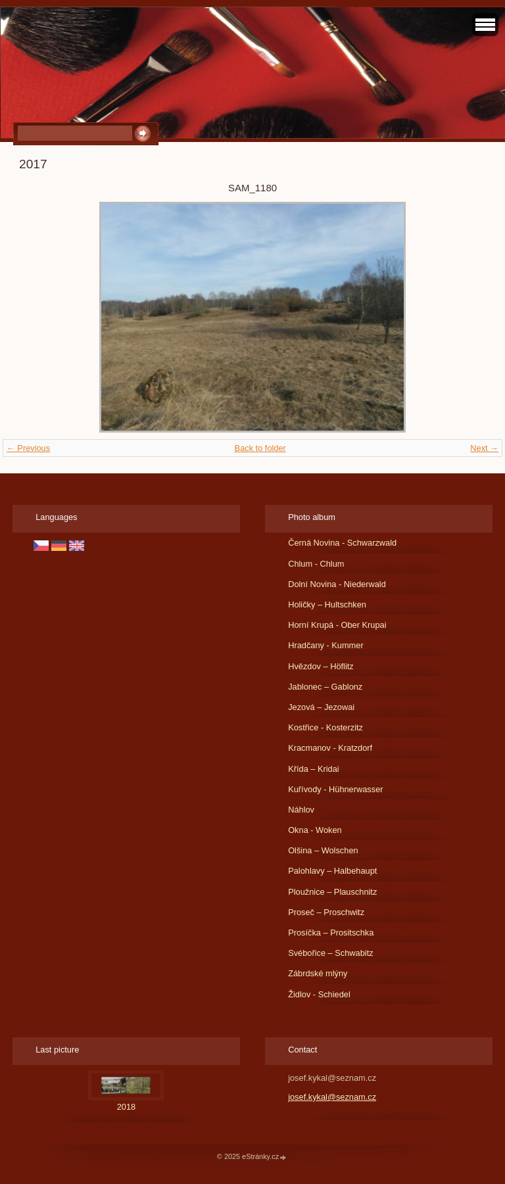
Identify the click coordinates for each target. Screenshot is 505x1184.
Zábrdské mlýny (317, 973)
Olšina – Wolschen (323, 850)
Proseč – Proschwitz (326, 912)
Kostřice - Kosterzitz (325, 727)
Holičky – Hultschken (327, 604)
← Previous (28, 448)
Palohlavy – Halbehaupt (332, 871)
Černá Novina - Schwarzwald (342, 543)
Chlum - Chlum (316, 564)
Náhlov (301, 810)
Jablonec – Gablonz (325, 687)
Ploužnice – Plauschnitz (332, 892)
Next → (484, 448)
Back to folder (260, 448)
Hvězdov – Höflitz (321, 666)
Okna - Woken (315, 830)
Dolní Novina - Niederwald (337, 584)
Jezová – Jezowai (321, 707)
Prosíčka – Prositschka (330, 932)
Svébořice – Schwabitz (330, 953)
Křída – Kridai (313, 769)
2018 (126, 1107)
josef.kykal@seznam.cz (332, 1097)
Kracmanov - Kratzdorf (330, 748)
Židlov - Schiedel (319, 994)
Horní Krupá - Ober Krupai (337, 625)
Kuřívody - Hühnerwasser (335, 789)
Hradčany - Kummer (326, 645)
